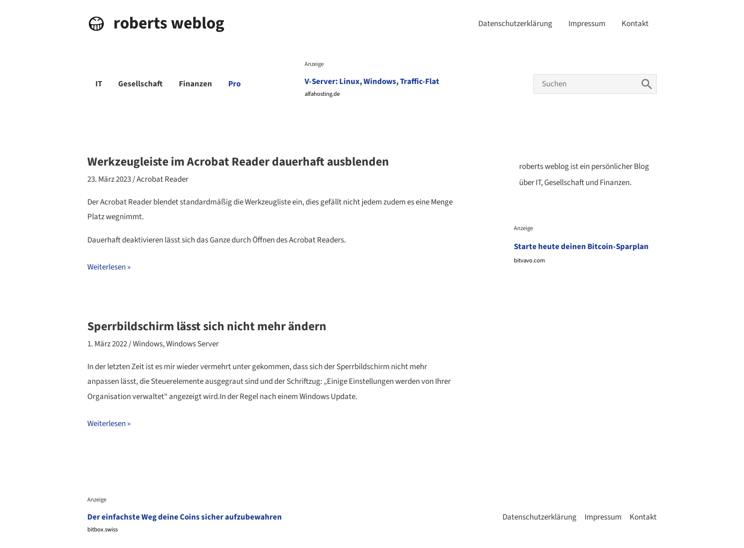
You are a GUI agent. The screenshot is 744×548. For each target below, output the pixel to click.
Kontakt (635, 23)
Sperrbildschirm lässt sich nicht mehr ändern (206, 326)
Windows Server (192, 344)
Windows (148, 344)
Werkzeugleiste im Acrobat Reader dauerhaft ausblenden (238, 161)
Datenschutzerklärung (515, 23)
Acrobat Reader (162, 179)
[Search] (647, 83)
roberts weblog (168, 23)
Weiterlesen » (108, 267)
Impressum (586, 23)
